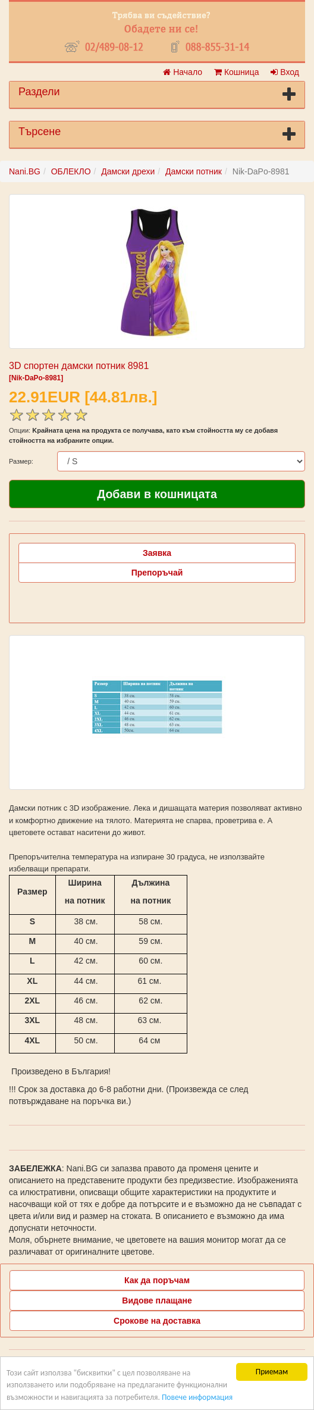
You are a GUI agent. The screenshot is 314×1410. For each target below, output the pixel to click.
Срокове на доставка (157, 1320)
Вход (285, 72)
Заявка (157, 553)
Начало (182, 72)
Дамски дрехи (128, 171)
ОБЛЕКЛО (71, 171)
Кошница (236, 72)
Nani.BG (24, 171)
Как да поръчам (157, 1280)
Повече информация (197, 1397)
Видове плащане (156, 1300)
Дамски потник (193, 171)
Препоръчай (157, 572)
